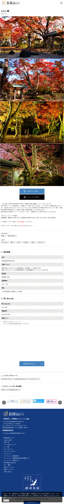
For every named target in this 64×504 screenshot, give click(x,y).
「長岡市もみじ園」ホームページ (12, 322)
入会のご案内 (8, 440)
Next (60, 403)
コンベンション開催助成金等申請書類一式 (16, 458)
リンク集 (6, 447)
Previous (4, 403)
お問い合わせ (8, 472)
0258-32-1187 (10, 425)
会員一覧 (6, 442)
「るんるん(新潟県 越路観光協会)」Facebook (15, 324)
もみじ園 (4, 242)
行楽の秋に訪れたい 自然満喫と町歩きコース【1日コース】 (19, 379)
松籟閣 (26, 242)
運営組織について (9, 438)
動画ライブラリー (9, 469)
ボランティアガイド (10, 451)
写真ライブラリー (9, 467)
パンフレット (8, 453)
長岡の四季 (11, 236)
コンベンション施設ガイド (12, 460)
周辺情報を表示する (29, 364)
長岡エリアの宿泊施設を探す (10, 390)
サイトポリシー (8, 449)
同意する (6, 500)
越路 (11, 242)
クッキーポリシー (52, 495)
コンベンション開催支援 (11, 456)
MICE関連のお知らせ (10, 462)
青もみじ (40, 242)
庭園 (2, 236)
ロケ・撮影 (7, 465)
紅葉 (18, 242)
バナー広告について (10, 445)
